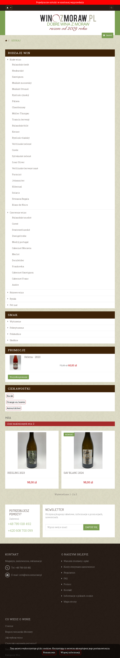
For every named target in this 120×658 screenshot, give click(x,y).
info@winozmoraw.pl (30, 574)
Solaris (16, 192)
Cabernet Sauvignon (23, 272)
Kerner (16, 131)
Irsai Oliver (18, 162)
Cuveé (15, 223)
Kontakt (68, 590)
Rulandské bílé (20, 125)
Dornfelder (18, 260)
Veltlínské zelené (21, 143)
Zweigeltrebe (19, 235)
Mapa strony (70, 601)
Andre (15, 284)
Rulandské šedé (20, 64)
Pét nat (14, 305)
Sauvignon (17, 76)
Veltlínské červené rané (25, 168)
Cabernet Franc (20, 278)
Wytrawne (15, 321)
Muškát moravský (22, 82)
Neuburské (18, 70)
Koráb (10, 396)
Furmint (16, 174)
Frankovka (18, 266)
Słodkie (14, 340)
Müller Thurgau (20, 113)
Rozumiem (49, 652)
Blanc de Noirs (20, 204)
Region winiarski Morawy (19, 631)
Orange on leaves (16, 402)
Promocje (16, 350)
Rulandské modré (21, 217)
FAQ (66, 578)
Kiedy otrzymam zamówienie (79, 566)
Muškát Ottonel (20, 89)
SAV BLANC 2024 (74, 472)
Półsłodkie (15, 334)
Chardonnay (18, 107)
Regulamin (69, 572)
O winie (9, 626)
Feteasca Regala (20, 198)
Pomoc (67, 584)
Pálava (15, 101)
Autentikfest (14, 408)
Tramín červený (20, 119)
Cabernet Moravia (21, 248)
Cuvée (15, 150)
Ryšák (13, 298)
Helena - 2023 (32, 357)
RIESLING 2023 (16, 472)
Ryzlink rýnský (20, 95)
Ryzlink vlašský (21, 137)
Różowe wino (17, 292)
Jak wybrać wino (14, 637)
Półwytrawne (17, 327)
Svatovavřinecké (21, 229)
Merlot (15, 254)
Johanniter (18, 180)
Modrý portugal (20, 242)
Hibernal (17, 186)
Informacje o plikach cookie (78, 595)
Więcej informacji (70, 652)
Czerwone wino (18, 212)
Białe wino (15, 59)
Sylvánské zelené (21, 156)
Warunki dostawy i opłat (76, 561)
